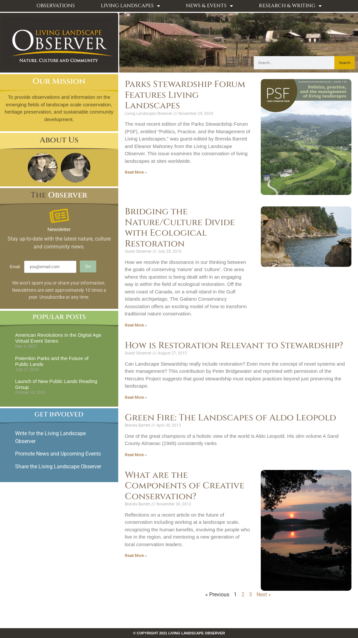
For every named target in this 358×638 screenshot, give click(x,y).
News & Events (209, 6)
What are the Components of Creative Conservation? (184, 485)
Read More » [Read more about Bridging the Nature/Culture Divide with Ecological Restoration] (136, 325)
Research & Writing (290, 6)
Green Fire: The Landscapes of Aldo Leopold (230, 418)
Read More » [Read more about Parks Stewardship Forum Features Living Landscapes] (136, 172)
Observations (55, 5)
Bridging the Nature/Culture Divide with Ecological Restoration (180, 227)
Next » (264, 594)
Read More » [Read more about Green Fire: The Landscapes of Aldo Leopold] (136, 455)
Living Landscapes (130, 6)
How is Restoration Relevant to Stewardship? (234, 345)
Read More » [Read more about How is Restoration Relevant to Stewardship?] (136, 397)
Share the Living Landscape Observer (58, 466)
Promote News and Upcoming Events (58, 454)
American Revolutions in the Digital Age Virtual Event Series (58, 338)
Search (344, 63)
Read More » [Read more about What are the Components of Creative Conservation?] (136, 555)
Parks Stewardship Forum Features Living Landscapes (185, 95)
